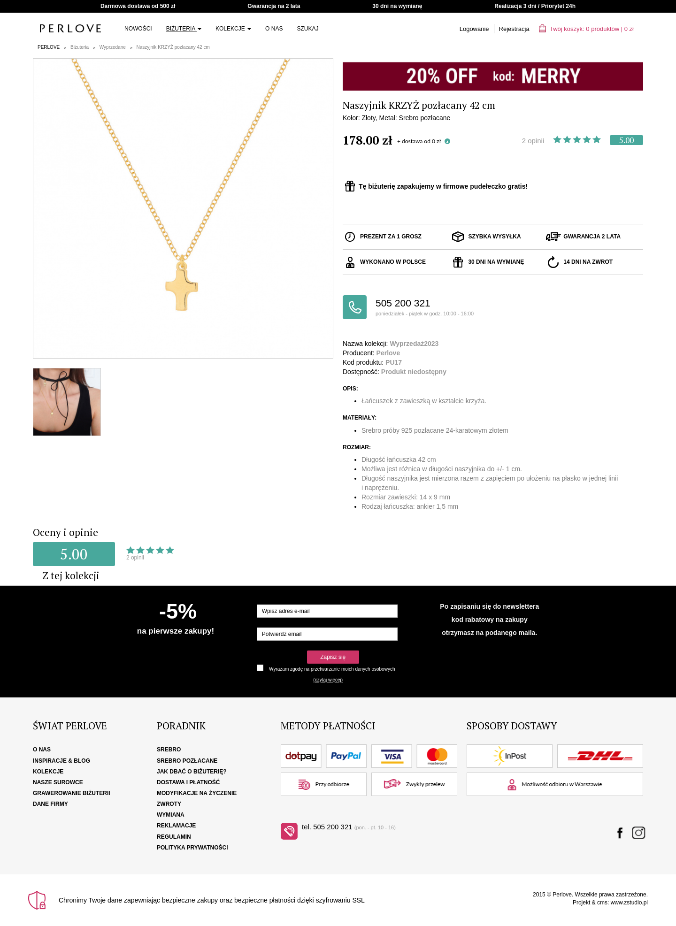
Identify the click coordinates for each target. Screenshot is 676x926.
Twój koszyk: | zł (586, 28)
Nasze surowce (58, 782)
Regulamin (174, 837)
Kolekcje (233, 28)
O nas (274, 28)
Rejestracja (514, 28)
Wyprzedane (113, 47)
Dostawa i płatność (188, 782)
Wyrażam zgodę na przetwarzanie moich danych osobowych (332, 669)
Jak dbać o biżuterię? (192, 771)
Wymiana (170, 814)
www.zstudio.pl (629, 902)
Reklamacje (176, 825)
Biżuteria (183, 28)
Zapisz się (333, 657)
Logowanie (474, 28)
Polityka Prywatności (192, 847)
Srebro (169, 749)
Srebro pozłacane (187, 761)
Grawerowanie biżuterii (71, 793)
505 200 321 (434, 308)
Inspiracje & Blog (61, 761)
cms (602, 902)
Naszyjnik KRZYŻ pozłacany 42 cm (173, 47)
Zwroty (169, 804)
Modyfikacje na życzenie (197, 793)
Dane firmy (50, 804)
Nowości (138, 28)
